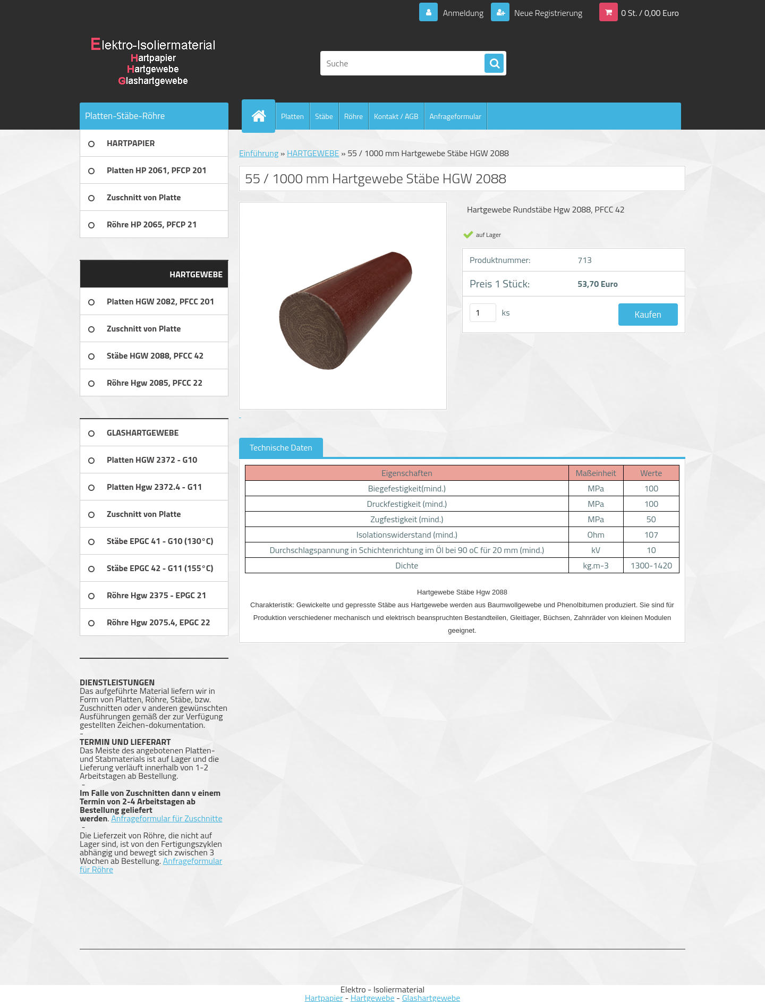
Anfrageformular (456, 116)
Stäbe (324, 116)
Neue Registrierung (547, 12)
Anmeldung (463, 12)
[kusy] (483, 312)
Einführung (258, 153)
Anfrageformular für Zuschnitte (166, 818)
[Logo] (153, 63)
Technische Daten (281, 447)
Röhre (353, 116)
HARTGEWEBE (313, 153)
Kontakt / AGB (396, 116)
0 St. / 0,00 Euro (650, 12)
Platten (292, 116)
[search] (494, 64)
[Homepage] (263, 116)
